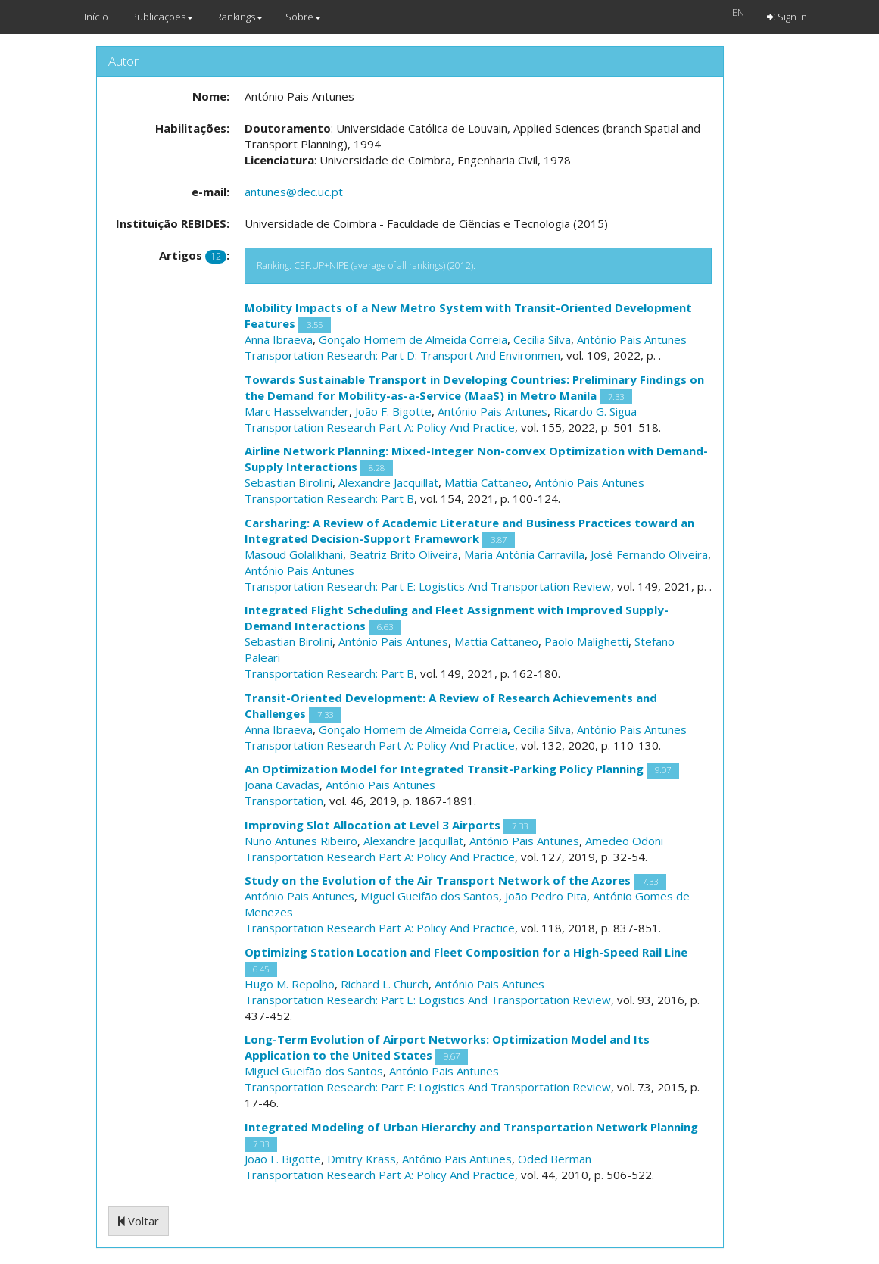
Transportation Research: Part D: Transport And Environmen (402, 355)
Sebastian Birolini (288, 482)
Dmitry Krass (361, 1158)
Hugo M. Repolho (290, 983)
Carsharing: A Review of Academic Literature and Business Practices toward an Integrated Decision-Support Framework (469, 530)
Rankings (239, 16)
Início (96, 16)
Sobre (303, 16)
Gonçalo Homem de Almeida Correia (413, 339)
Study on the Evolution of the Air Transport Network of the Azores (438, 880)
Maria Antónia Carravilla (524, 554)
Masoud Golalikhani (294, 554)
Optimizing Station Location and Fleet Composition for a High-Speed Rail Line (466, 952)
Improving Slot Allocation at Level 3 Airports (372, 824)
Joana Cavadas (282, 784)
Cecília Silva (542, 339)
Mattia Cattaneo (486, 482)
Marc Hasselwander (297, 411)
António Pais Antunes (632, 339)
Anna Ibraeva (279, 339)
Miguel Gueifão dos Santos (429, 896)
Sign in (787, 16)
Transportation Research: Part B (329, 498)
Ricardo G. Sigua (595, 411)
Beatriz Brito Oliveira (403, 554)
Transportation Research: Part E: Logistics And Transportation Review (428, 586)
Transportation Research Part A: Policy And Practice (380, 427)
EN (738, 12)
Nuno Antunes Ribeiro (301, 840)
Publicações (162, 16)
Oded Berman (554, 1158)
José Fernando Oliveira (649, 554)
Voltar (138, 1220)
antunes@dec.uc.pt (294, 191)
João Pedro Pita (546, 896)
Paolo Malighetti (586, 641)
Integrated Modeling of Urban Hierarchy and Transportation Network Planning (471, 1126)
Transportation (284, 800)
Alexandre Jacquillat (388, 482)
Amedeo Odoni (624, 840)
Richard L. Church (385, 983)
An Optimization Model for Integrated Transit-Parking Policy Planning (444, 768)
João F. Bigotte (393, 411)
